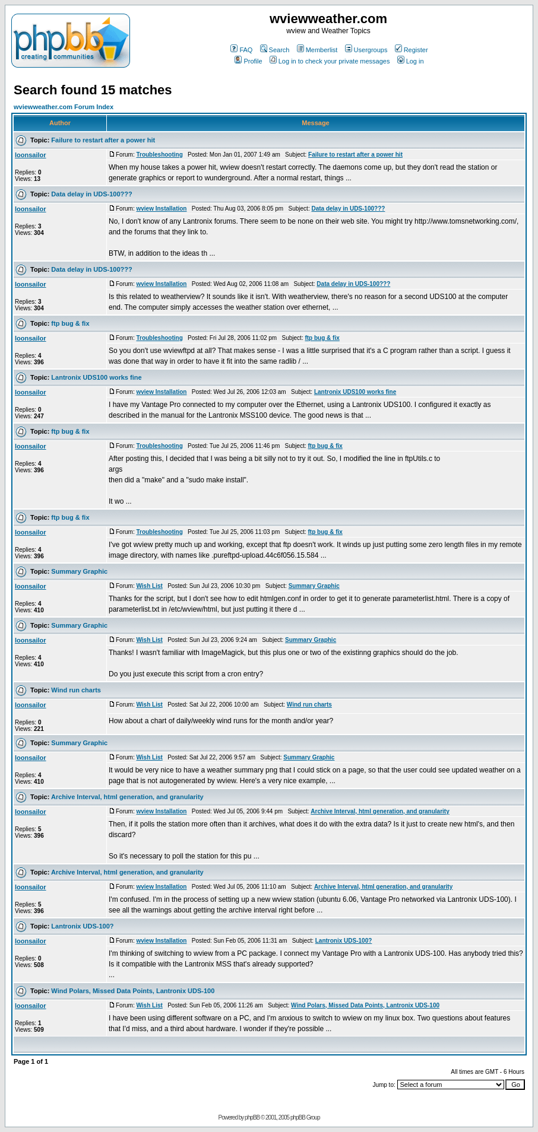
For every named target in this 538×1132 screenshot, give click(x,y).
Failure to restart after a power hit (103, 140)
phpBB (252, 1117)
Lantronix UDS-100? (82, 926)
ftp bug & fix (70, 323)
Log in (410, 61)
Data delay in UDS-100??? (91, 194)
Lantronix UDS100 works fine (96, 377)
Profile (248, 61)
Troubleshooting (159, 154)
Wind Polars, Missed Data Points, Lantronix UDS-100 (132, 990)
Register (411, 49)
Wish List (149, 586)
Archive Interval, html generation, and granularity (127, 796)
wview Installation (161, 208)
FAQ (241, 49)
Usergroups (366, 49)
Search (275, 49)
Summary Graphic (79, 571)
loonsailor (30, 154)
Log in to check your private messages (330, 61)
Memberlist (317, 49)
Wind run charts (76, 690)
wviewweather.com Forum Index (63, 106)
